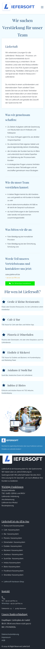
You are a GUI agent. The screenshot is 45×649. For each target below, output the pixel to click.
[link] (22, 403)
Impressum (6, 633)
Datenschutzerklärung (10, 630)
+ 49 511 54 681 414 (12, 273)
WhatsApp (5, 599)
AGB (3, 636)
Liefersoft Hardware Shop (14, 577)
